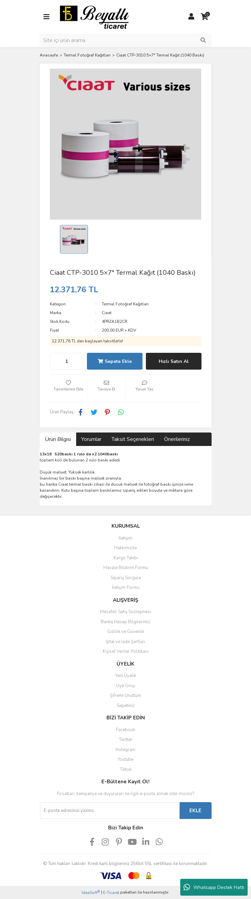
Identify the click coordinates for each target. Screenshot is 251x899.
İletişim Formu (125, 588)
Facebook (125, 730)
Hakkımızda (125, 548)
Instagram (125, 750)
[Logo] (94, 16)
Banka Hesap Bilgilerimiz (125, 622)
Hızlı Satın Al (174, 361)
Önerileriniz (177, 439)
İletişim (125, 538)
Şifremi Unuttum (125, 695)
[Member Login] (191, 17)
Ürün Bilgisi (58, 439)
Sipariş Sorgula (126, 578)
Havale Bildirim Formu (125, 568)
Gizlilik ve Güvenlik (125, 632)
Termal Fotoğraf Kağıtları (125, 304)
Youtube (125, 759)
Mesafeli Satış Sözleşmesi (125, 612)
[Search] (126, 40)
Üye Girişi (125, 686)
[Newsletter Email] (110, 810)
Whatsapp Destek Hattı (214, 887)
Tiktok (125, 769)
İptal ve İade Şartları (125, 642)
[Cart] (205, 17)
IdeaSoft (91, 892)
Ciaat (107, 312)
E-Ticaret (111, 892)
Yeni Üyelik (125, 676)
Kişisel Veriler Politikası (126, 651)
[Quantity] (67, 361)
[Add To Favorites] (69, 388)
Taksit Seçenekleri (133, 439)
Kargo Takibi (126, 558)
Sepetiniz (125, 706)
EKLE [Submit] (195, 810)
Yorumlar (91, 439)
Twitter (125, 740)
